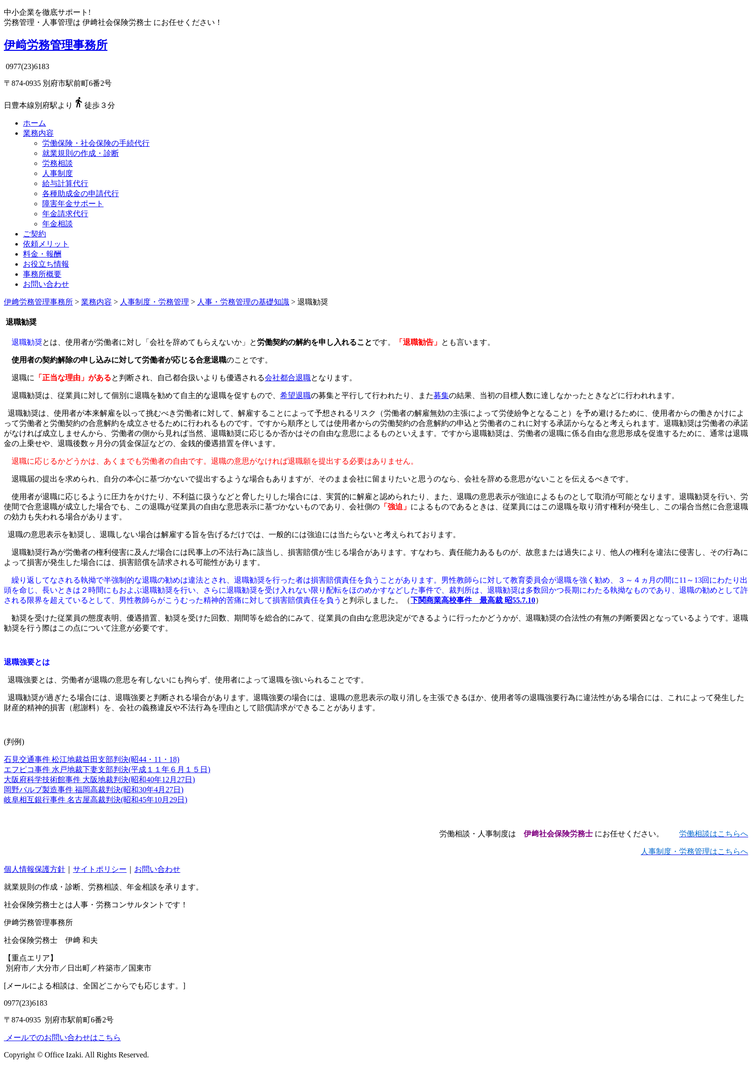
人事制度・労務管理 (154, 302)
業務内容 (38, 133)
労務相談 (57, 163)
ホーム (34, 123)
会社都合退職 (288, 378)
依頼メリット (46, 244)
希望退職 (295, 395)
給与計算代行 (65, 183)
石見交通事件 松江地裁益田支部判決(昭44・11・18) (91, 759)
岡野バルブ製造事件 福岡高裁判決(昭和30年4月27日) (94, 790)
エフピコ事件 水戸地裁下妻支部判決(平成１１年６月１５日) (107, 769)
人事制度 (57, 173)
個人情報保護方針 (34, 869)
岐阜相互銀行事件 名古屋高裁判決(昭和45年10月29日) (96, 800)
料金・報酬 (42, 254)
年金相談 (57, 224)
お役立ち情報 (46, 264)
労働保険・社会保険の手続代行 (96, 143)
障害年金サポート (73, 203)
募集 (441, 395)
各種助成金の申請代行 (80, 193)
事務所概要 (42, 274)
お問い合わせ (46, 284)
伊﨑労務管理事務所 (55, 45)
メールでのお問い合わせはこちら (62, 1037)
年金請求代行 (65, 214)
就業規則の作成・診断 (80, 153)
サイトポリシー (100, 869)
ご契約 (34, 234)
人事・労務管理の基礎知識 (243, 302)
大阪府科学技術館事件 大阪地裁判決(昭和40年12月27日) (99, 779)
